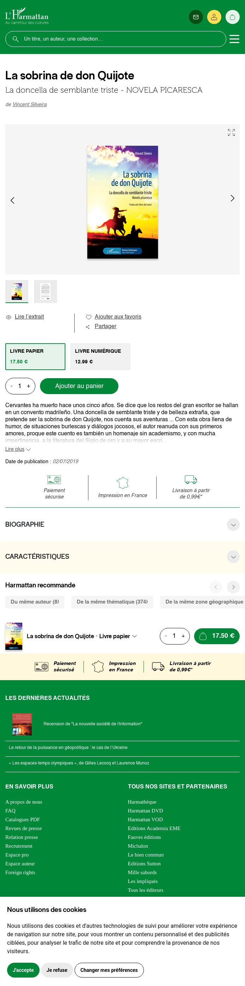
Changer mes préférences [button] (109, 970)
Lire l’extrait (24, 317)
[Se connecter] (214, 17)
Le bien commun (146, 855)
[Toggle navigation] (234, 39)
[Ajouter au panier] (217, 636)
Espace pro (17, 855)
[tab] (35, 356)
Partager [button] (100, 326)
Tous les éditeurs (146, 890)
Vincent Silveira (29, 104)
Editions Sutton (144, 863)
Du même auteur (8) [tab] (35, 602)
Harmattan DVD (145, 810)
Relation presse (21, 837)
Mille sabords (142, 872)
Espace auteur (20, 863)
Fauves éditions (144, 837)
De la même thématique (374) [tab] (112, 602)
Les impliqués (143, 881)
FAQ (10, 810)
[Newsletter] (196, 17)
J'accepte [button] (23, 970)
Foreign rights (20, 872)
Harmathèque (142, 802)
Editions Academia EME (154, 828)
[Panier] (233, 17)
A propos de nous (23, 802)
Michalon (138, 846)
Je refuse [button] (57, 970)
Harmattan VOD (145, 819)
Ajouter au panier (79, 386)
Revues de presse (23, 828)
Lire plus (14, 449)
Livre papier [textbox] (114, 636)
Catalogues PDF (22, 819)
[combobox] (120, 636)
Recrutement (19, 846)
